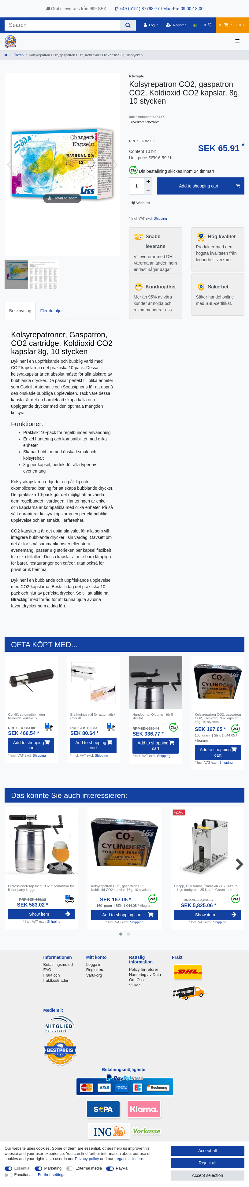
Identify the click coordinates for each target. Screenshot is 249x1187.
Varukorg (94, 975)
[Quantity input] (136, 186)
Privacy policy (87, 1158)
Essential (22, 1168)
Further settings (51, 1174)
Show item (49, 914)
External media (89, 1168)
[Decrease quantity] (148, 190)
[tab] (20, 311)
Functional (23, 1174)
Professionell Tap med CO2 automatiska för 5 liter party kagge (41, 888)
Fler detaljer (51, 310)
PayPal (122, 1168)
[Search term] (62, 25)
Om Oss (136, 979)
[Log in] (151, 25)
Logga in (94, 964)
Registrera (95, 969)
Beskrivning (20, 310)
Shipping (160, 218)
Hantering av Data (145, 974)
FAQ (47, 969)
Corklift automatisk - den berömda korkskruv (26, 716)
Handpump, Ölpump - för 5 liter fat (152, 716)
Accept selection (207, 1175)
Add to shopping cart (209, 186)
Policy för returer (143, 969)
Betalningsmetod (58, 964)
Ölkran (18, 55)
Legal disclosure (129, 1158)
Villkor (134, 985)
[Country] (194, 25)
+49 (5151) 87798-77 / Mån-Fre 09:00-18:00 (159, 8)
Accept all (207, 1150)
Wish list (141, 203)
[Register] (176, 25)
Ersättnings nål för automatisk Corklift (92, 716)
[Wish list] (208, 25)
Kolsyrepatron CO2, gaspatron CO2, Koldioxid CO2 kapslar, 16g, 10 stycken (218, 718)
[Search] (128, 25)
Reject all (208, 1162)
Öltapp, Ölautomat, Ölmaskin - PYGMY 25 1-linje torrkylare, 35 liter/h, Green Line (206, 888)
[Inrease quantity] (148, 181)
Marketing (53, 1168)
